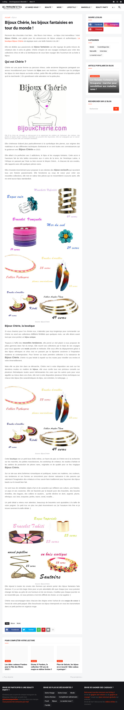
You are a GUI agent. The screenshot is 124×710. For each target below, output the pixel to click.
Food (47, 701)
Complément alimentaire (68, 697)
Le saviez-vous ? (96, 55)
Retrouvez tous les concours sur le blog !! (99, 692)
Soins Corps (62, 693)
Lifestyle (71, 7)
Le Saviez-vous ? (32, 7)
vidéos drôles (110, 702)
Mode (59, 7)
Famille (47, 705)
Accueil (7, 17)
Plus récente (8, 677)
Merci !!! (32, 2)
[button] (114, 7)
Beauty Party (102, 7)
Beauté (48, 7)
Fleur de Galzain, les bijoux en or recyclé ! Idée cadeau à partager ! (67, 667)
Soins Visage (49, 693)
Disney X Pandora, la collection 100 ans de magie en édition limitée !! (41, 667)
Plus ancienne (75, 677)
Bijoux (14, 17)
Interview (103, 51)
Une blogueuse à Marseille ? (18, 2)
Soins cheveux (50, 697)
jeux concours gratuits (107, 697)
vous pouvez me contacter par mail (15, 702)
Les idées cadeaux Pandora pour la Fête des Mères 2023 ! (16, 667)
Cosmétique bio (103, 47)
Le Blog (4, 2)
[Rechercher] (101, 109)
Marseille (85, 7)
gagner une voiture (98, 695)
